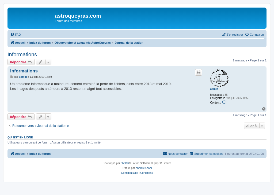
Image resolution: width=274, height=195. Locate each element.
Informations (22, 54)
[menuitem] (15, 34)
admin (214, 88)
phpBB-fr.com (144, 168)
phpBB (125, 163)
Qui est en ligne (20, 137)
